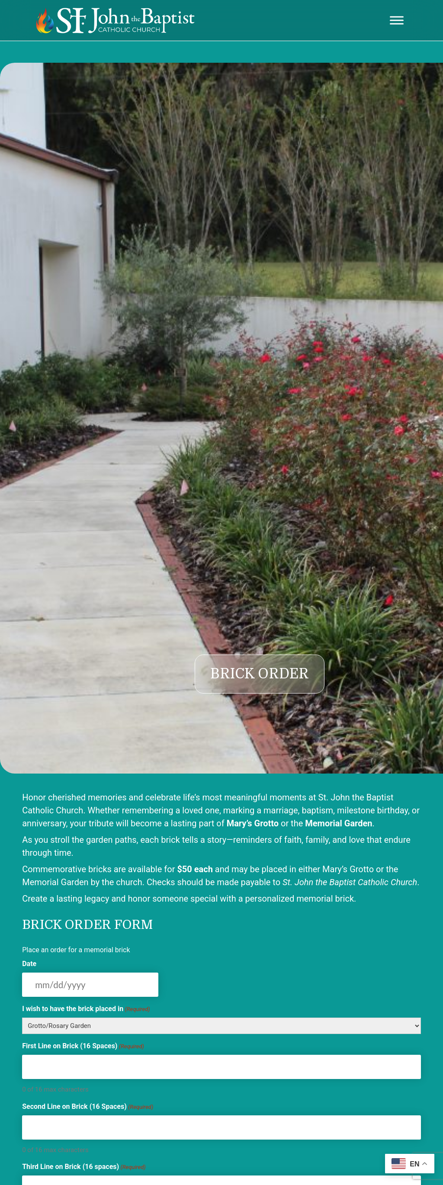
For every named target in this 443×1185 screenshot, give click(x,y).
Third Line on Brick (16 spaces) (84, 1167)
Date (29, 964)
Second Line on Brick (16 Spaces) (87, 1106)
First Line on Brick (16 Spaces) (83, 1046)
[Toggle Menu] (397, 20)
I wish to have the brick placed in (86, 1009)
